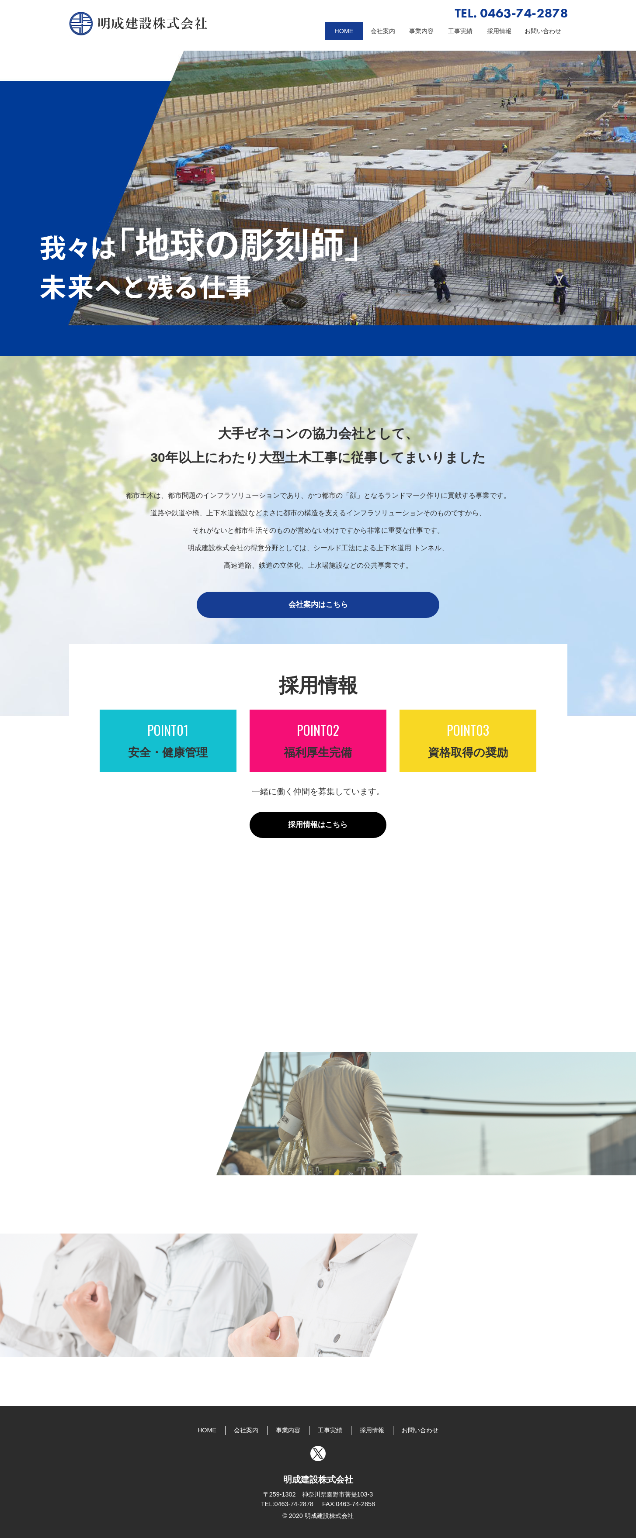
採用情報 (499, 31)
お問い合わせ (543, 31)
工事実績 (460, 31)
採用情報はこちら (318, 825)
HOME (343, 31)
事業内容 (421, 31)
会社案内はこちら (318, 604)
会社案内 (383, 31)
